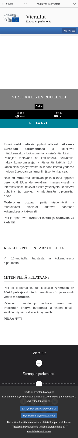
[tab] (39, 353)
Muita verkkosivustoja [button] (48, 3)
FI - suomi (7, 3)
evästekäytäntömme (51, 432)
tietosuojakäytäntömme (25, 432)
